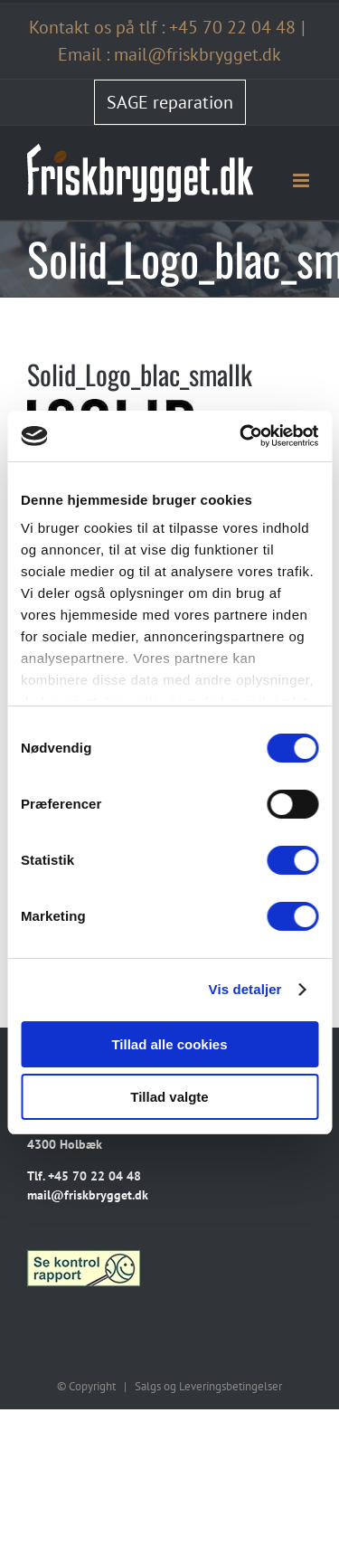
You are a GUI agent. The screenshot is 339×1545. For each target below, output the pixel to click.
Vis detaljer (245, 989)
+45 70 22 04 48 (232, 27)
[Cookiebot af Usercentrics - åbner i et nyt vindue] (241, 436)
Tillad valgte (169, 1096)
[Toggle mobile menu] (302, 180)
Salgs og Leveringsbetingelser (208, 1386)
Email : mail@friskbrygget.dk (169, 54)
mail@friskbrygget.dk (87, 1195)
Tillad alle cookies (169, 1044)
